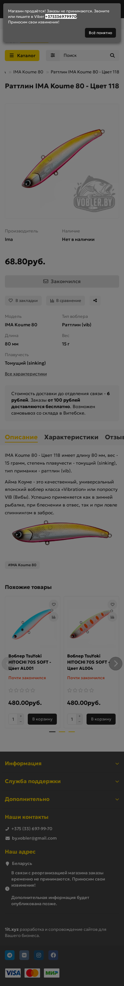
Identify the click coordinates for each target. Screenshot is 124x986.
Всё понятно (100, 32)
